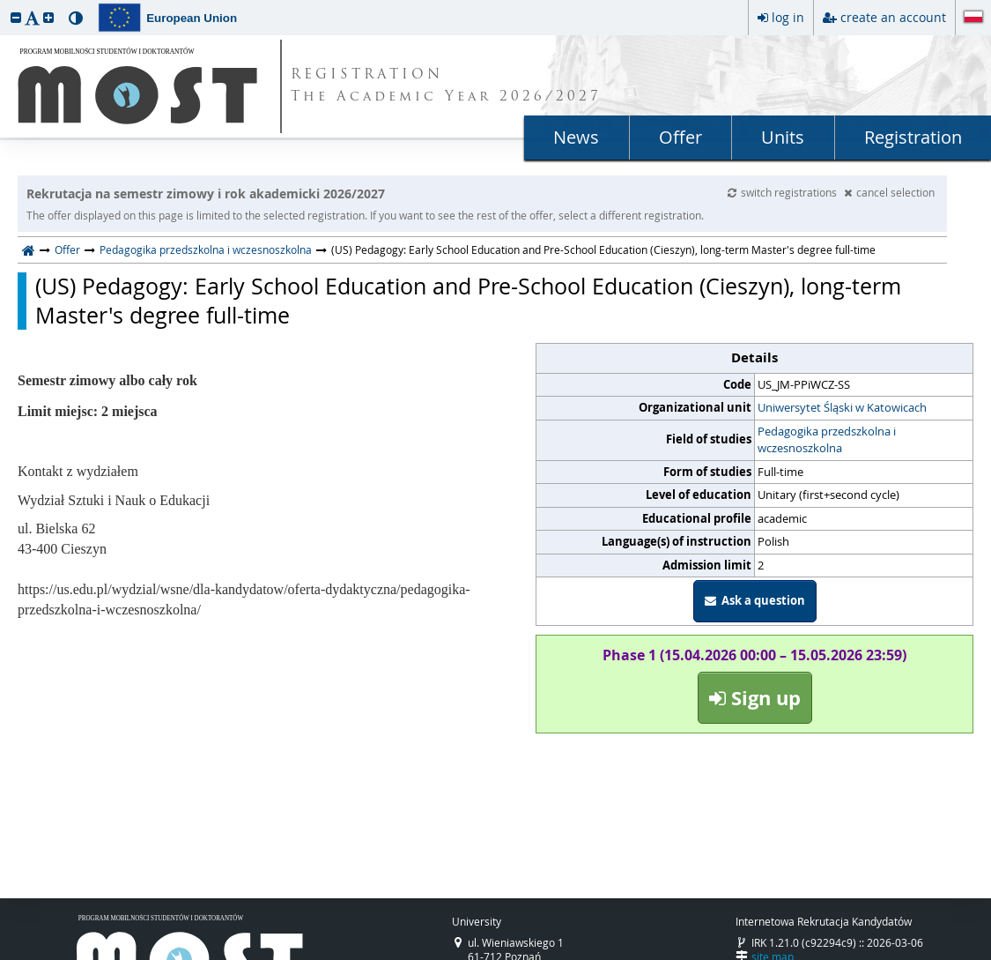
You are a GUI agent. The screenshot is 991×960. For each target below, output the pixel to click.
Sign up (755, 697)
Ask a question (755, 600)
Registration (913, 137)
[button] (16, 17)
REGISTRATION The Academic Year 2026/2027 (446, 86)
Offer (680, 137)
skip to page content (4, 4)
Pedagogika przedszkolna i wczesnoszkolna (206, 249)
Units (782, 137)
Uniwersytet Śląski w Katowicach (842, 407)
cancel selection (889, 192)
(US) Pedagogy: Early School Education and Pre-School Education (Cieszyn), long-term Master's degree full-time (468, 301)
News (576, 137)
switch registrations (783, 192)
